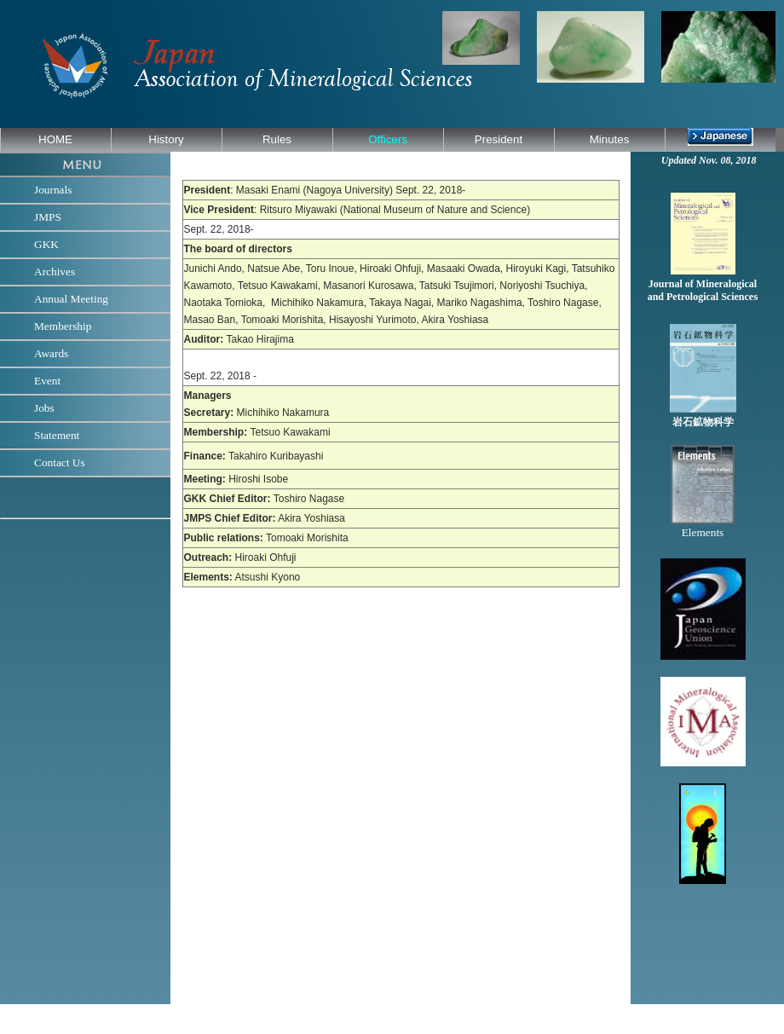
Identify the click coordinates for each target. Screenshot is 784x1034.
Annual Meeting (71, 298)
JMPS (47, 217)
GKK (46, 244)
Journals (53, 189)
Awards (51, 353)
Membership (62, 326)
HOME (55, 139)
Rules (276, 139)
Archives (54, 271)
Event (47, 380)
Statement (56, 435)
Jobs (44, 407)
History (165, 139)
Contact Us (59, 462)
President (498, 139)
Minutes (610, 139)
